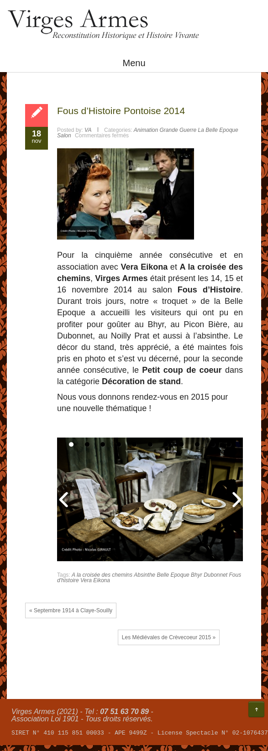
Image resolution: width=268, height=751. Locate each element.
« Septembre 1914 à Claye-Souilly (70, 610)
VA (87, 130)
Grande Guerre (178, 130)
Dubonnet (215, 575)
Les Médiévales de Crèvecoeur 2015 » (168, 637)
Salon (64, 135)
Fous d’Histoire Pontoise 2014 (121, 110)
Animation (146, 130)
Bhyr (196, 575)
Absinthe (144, 575)
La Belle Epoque (218, 130)
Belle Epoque (173, 575)
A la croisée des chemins (102, 575)
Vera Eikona (95, 580)
